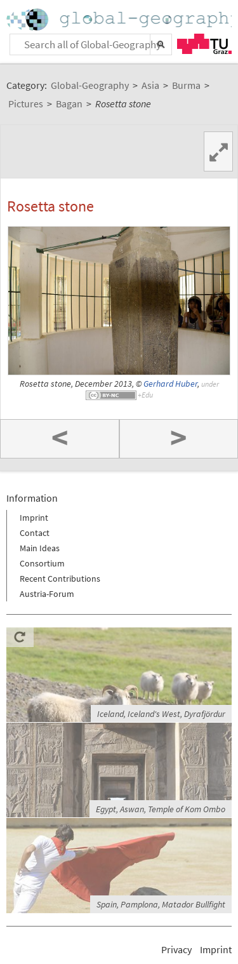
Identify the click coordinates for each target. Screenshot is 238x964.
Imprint (34, 517)
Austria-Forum (47, 593)
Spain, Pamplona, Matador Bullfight (160, 904)
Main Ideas (40, 548)
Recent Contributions (60, 578)
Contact (35, 533)
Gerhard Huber (170, 383)
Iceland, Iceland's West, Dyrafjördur (161, 714)
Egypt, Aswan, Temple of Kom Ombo (160, 809)
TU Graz (204, 44)
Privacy (176, 949)
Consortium (42, 563)
